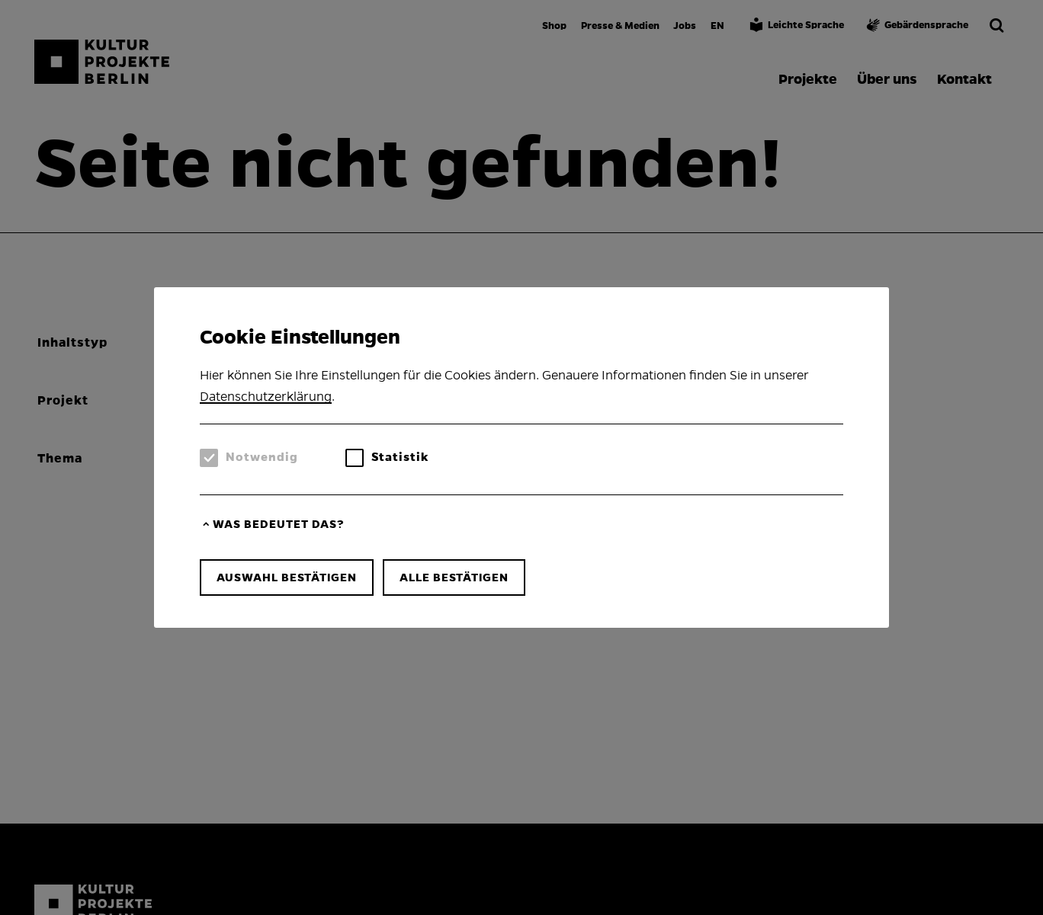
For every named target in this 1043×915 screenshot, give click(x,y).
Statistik (399, 456)
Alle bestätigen (454, 577)
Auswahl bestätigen (287, 577)
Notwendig (262, 456)
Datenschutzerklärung (266, 397)
